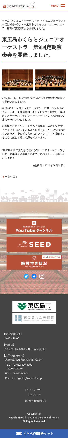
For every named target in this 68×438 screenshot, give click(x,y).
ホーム (6, 20)
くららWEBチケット (38, 433)
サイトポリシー (32, 389)
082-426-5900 (22, 364)
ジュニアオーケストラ (26, 20)
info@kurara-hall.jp (29, 378)
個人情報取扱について (36, 401)
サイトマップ (34, 395)
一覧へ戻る (11, 176)
